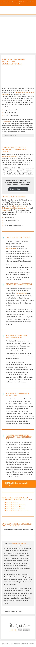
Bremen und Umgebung (9, 156)
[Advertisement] (18, 35)
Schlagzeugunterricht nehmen (11, 208)
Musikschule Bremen (11, 503)
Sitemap (31, 643)
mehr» (19, 4)
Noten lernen (6, 210)
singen (24, 208)
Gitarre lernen (12, 206)
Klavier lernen (22, 206)
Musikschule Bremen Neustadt (14, 509)
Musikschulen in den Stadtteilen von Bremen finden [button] (17, 530)
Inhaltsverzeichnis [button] (9, 136)
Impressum (17, 643)
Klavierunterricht (11, 248)
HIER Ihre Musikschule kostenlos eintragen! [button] (15, 484)
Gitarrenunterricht (21, 293)
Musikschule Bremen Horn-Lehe (15, 505)
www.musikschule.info (19, 543)
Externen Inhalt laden (18, 189)
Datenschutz (24, 643)
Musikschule (6, 121)
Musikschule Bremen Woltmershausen (17, 511)
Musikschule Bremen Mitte (13, 507)
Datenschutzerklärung (20, 184)
